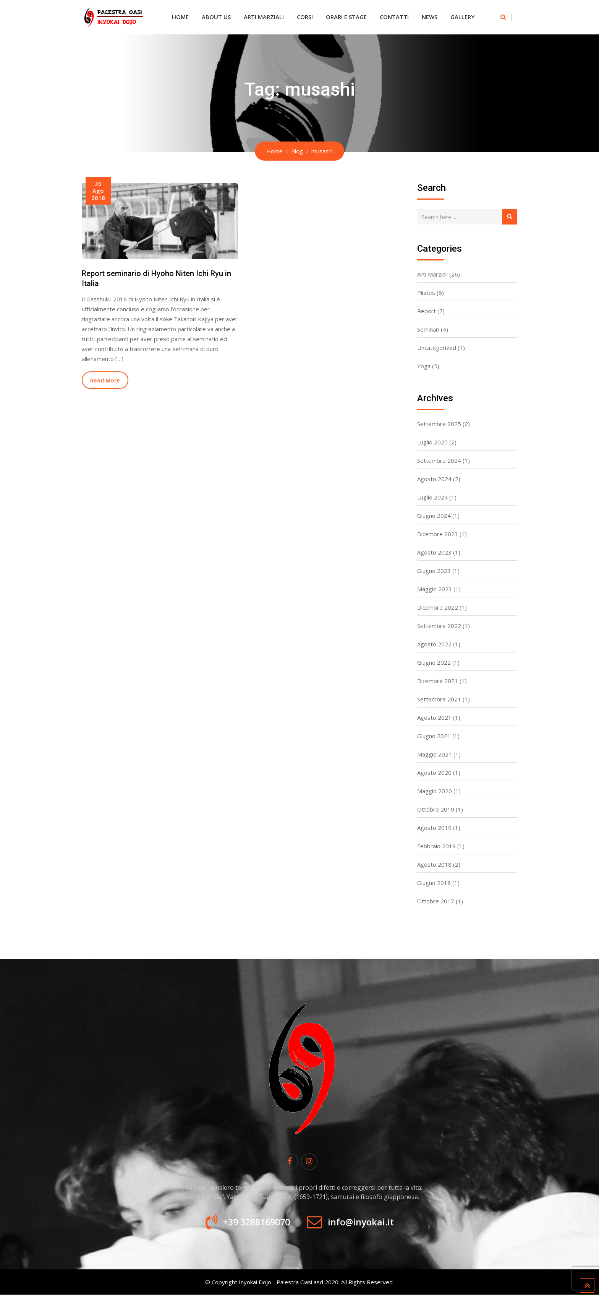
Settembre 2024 (439, 460)
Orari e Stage (346, 17)
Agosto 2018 (434, 864)
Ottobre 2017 (435, 901)
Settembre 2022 (439, 626)
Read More (105, 380)
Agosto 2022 (434, 644)
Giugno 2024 (434, 515)
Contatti (394, 17)
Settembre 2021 (439, 699)
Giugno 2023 (434, 570)
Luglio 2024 (432, 497)
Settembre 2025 (439, 424)
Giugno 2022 (434, 662)
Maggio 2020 (434, 791)
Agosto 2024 (434, 479)
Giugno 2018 (434, 883)
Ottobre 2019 (435, 809)
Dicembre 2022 (437, 607)
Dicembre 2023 (437, 534)
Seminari (428, 329)
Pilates (426, 292)
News (429, 17)
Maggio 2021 (434, 754)
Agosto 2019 (434, 827)
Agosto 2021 (434, 717)
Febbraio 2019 (436, 846)
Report (426, 311)
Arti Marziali (264, 17)
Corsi (305, 17)
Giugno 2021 (434, 736)
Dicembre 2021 (437, 681)
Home (180, 17)
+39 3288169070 (255, 1222)
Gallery (462, 17)
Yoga (424, 366)
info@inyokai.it (363, 1222)
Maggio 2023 (434, 589)
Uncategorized (436, 347)
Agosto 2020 (434, 772)
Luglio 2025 (432, 442)
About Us (216, 17)
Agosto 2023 (434, 552)
